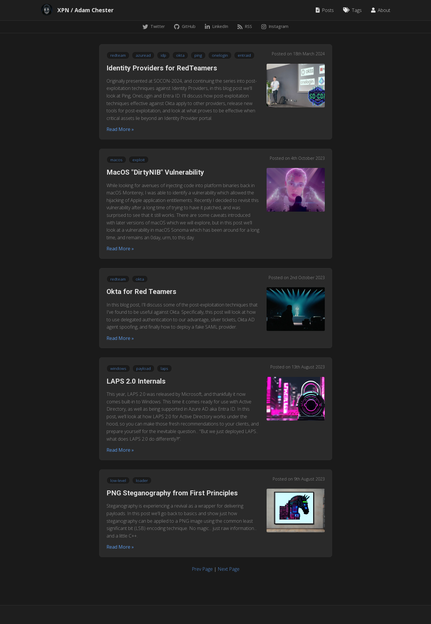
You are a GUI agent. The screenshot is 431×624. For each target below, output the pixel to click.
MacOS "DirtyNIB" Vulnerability (155, 172)
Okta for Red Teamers (141, 292)
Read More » (120, 129)
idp (163, 55)
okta (180, 55)
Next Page (229, 569)
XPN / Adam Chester (85, 10)
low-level (118, 480)
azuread (143, 55)
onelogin (220, 55)
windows (118, 368)
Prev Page (202, 569)
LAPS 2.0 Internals (136, 381)
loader (142, 480)
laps (164, 368)
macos (116, 159)
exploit (138, 159)
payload (143, 368)
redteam (118, 55)
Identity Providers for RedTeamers (162, 68)
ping (198, 55)
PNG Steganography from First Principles (172, 493)
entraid (244, 55)
